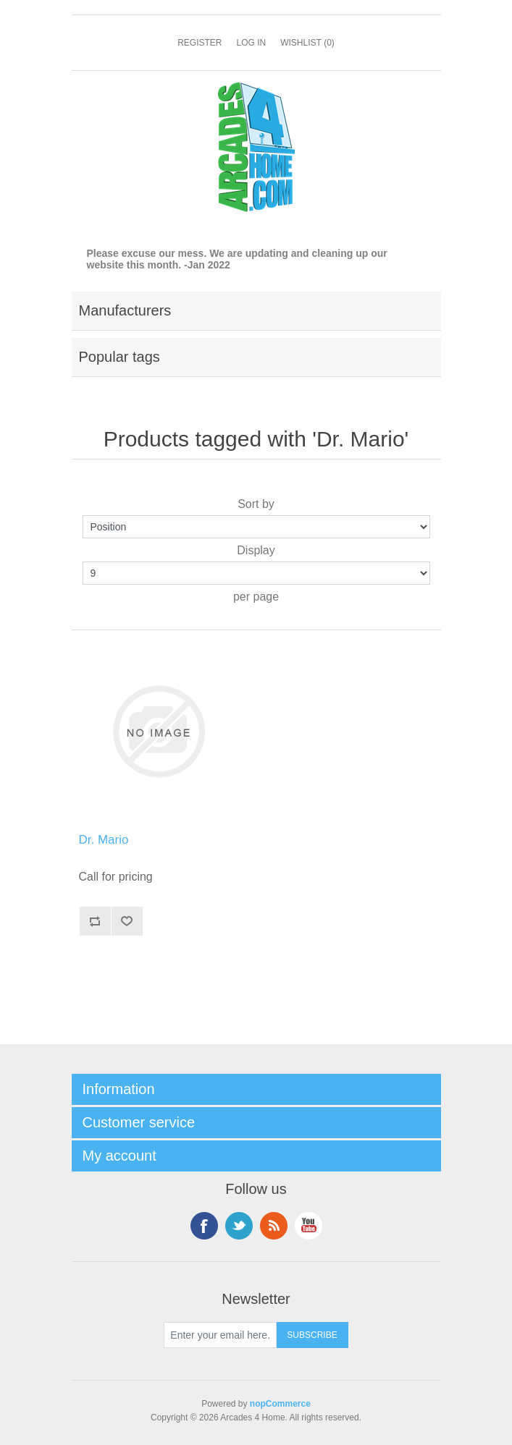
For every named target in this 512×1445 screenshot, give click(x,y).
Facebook (204, 1226)
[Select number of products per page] (256, 573)
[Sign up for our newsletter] (220, 1335)
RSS (274, 1226)
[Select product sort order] (256, 526)
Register (199, 43)
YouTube (308, 1226)
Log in (251, 43)
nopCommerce (280, 1404)
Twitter (239, 1226)
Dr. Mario (104, 840)
